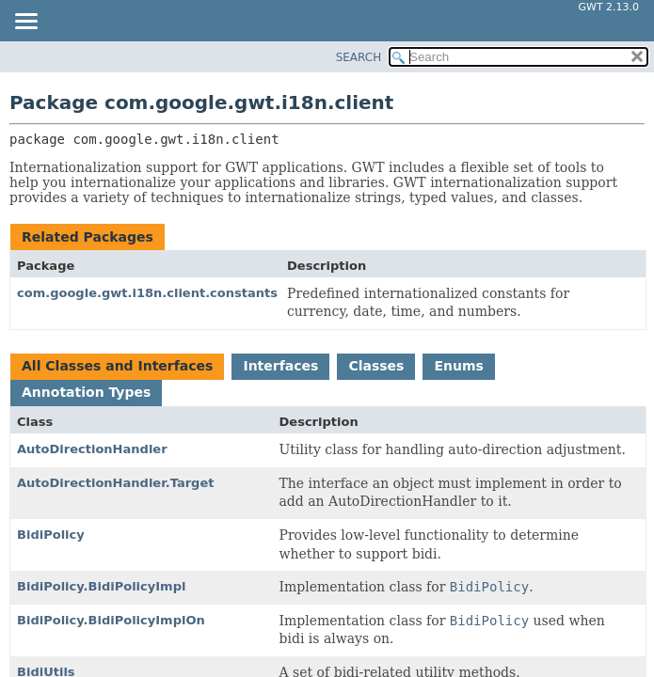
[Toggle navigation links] (25, 22)
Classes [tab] (376, 365)
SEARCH (359, 57)
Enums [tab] (458, 365)
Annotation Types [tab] (86, 392)
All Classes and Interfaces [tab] (117, 365)
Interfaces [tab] (280, 365)
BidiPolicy (51, 534)
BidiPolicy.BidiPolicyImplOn (111, 620)
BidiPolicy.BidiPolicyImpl (101, 586)
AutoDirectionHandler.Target (115, 483)
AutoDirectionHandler (92, 449)
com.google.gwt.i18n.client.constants (147, 293)
